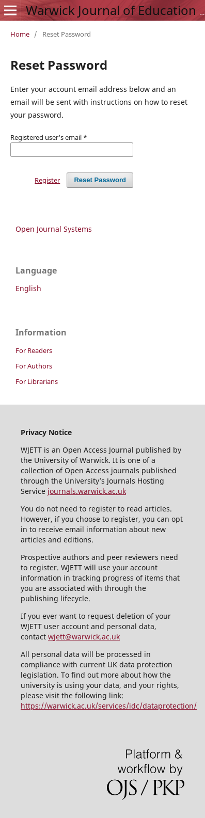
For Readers (33, 350)
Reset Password (100, 180)
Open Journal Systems (53, 229)
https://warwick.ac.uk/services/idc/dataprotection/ (109, 706)
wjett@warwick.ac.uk (84, 636)
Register (47, 180)
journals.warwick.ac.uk (87, 491)
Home (19, 34)
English (28, 288)
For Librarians (36, 381)
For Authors (33, 366)
